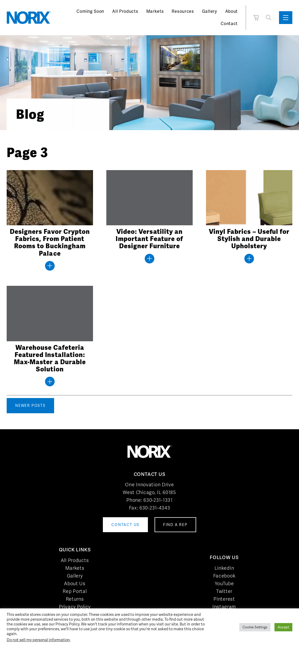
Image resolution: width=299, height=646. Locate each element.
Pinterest (224, 599)
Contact (229, 23)
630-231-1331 (157, 500)
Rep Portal (75, 591)
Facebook (224, 576)
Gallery (209, 11)
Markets (155, 11)
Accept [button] (283, 627)
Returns (75, 599)
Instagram (224, 607)
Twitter (224, 591)
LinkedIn (224, 568)
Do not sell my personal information (38, 639)
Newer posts (30, 405)
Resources (183, 11)
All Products (125, 11)
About (231, 11)
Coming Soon (90, 11)
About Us (75, 583)
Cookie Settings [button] (255, 627)
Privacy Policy (75, 607)
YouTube (224, 583)
